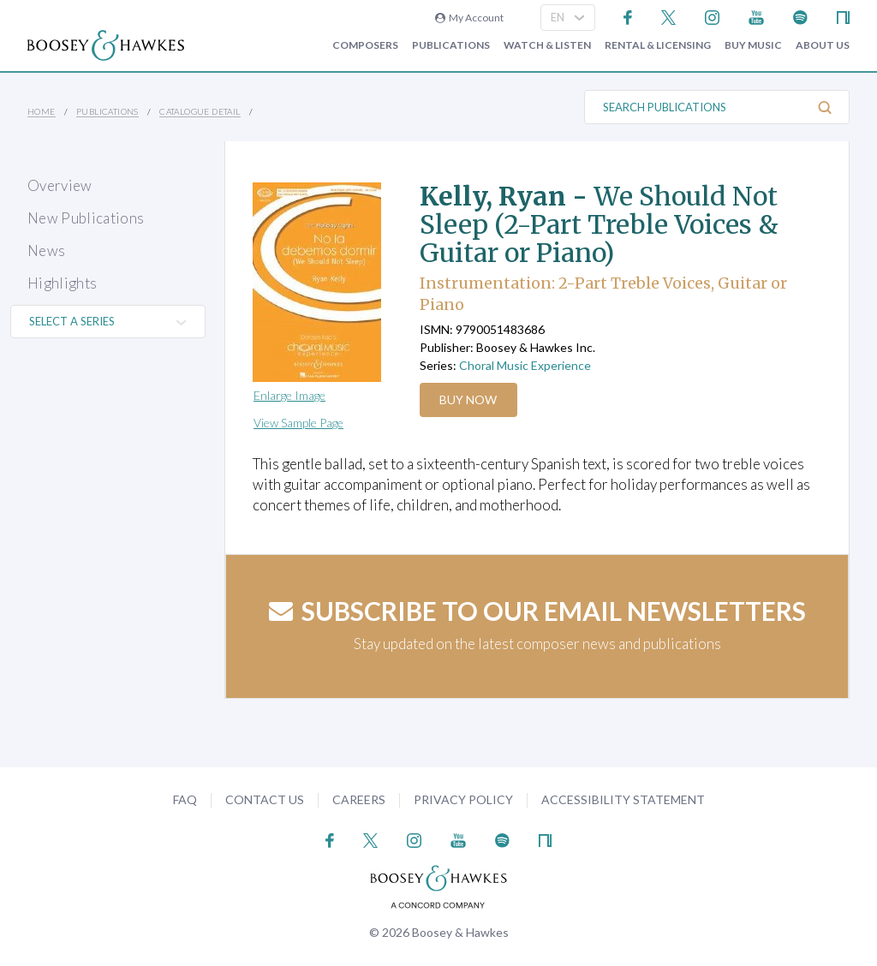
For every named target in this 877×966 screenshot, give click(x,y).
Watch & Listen (547, 45)
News (46, 250)
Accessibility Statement (623, 799)
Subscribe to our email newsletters (537, 610)
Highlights (62, 283)
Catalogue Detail (199, 111)
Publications (451, 45)
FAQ (185, 799)
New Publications (85, 218)
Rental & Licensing (658, 45)
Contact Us (264, 799)
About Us (823, 45)
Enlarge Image (289, 395)
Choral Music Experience (525, 365)
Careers (358, 799)
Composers (365, 45)
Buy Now (470, 399)
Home (41, 111)
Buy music (753, 45)
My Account (469, 17)
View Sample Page (298, 422)
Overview (59, 185)
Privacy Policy (463, 799)
